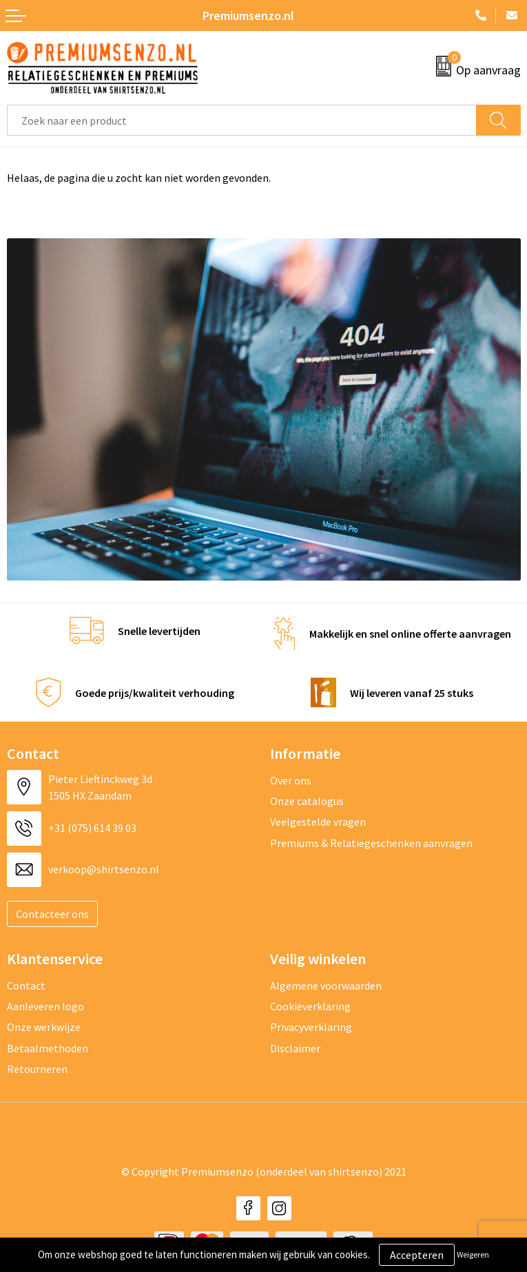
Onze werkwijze (44, 1027)
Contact (26, 985)
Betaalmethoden (47, 1048)
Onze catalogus (307, 801)
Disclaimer (295, 1048)
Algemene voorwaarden (326, 985)
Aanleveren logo (45, 1006)
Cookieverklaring (310, 1006)
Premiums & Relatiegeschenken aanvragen (371, 843)
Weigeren (473, 1254)
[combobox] (242, 120)
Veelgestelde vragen (318, 821)
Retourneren (37, 1069)
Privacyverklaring (311, 1027)
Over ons (290, 780)
